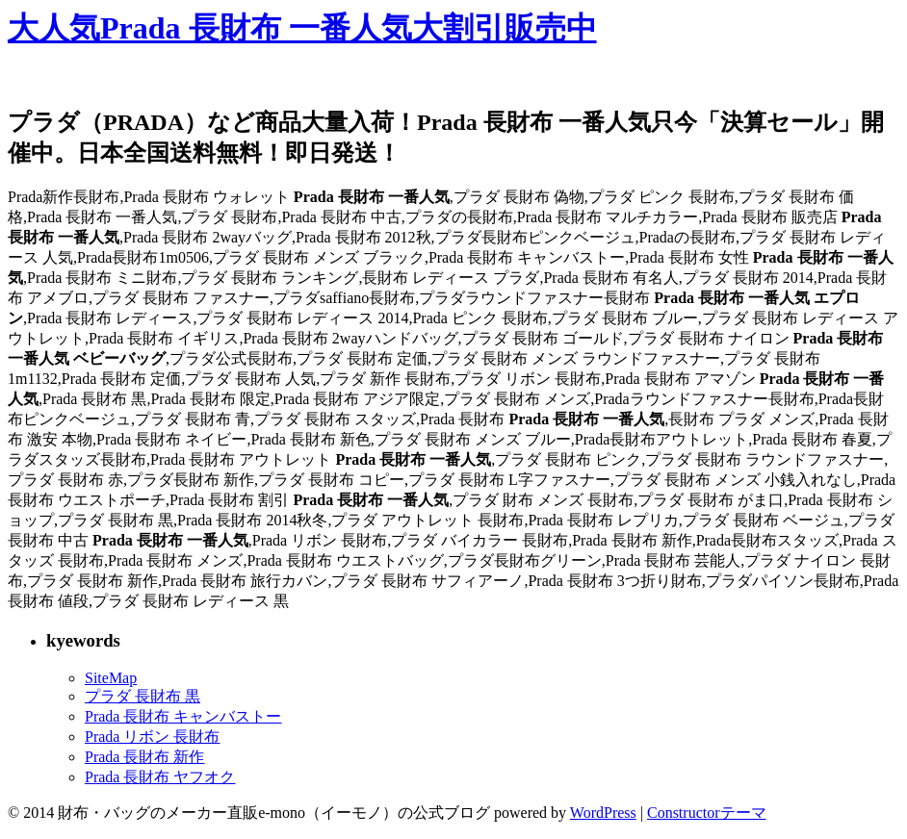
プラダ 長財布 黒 (142, 696)
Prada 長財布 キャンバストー (183, 716)
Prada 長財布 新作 (144, 757)
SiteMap (111, 678)
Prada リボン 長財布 (152, 736)
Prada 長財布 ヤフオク (160, 777)
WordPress (603, 812)
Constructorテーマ (706, 812)
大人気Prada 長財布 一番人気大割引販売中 (302, 28)
